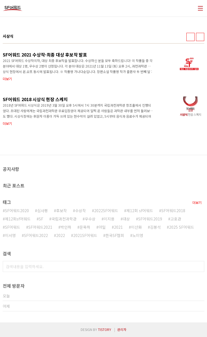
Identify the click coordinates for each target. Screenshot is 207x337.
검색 (199, 266)
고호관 (175, 219)
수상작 (80, 210)
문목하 (85, 227)
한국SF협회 (114, 235)
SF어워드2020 (17, 210)
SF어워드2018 (173, 210)
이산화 (136, 227)
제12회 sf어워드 (139, 210)
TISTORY (104, 329)
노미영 (137, 235)
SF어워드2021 (40, 227)
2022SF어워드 (106, 210)
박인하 (66, 227)
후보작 (61, 210)
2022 (60, 235)
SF (41, 219)
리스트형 (200, 37)
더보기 (196, 202)
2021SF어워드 (85, 235)
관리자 (121, 329)
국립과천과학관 (64, 219)
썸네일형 (190, 37)
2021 (118, 227)
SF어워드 (12, 227)
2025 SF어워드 (181, 227)
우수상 (90, 219)
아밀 (102, 227)
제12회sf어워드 (18, 219)
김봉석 (155, 227)
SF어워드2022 (36, 235)
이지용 (109, 219)
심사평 (42, 210)
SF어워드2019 (150, 219)
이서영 (10, 235)
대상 (126, 219)
